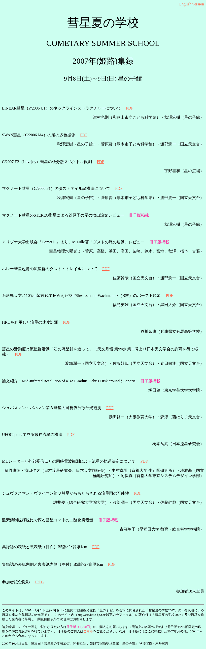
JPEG (39, 582)
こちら (88, 631)
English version (191, 4)
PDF (129, 108)
